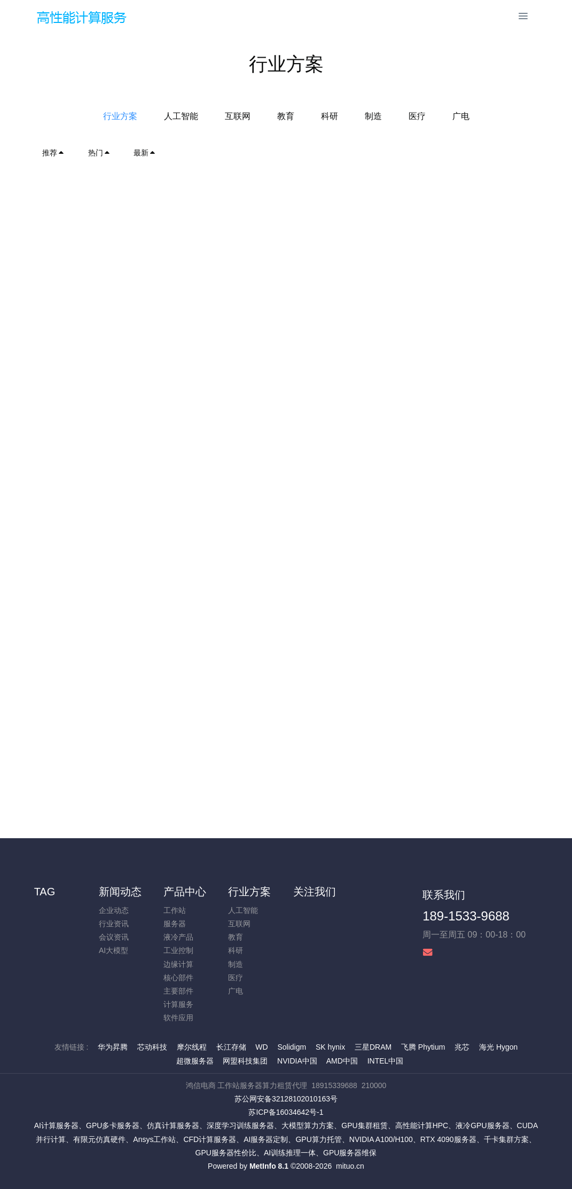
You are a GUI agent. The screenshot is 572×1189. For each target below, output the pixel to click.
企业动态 (114, 910)
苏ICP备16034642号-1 (285, 1112)
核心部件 (178, 977)
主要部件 (178, 991)
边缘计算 (178, 964)
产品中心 (184, 891)
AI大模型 (113, 950)
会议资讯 (114, 937)
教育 (285, 116)
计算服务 (178, 1004)
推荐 (53, 152)
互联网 (237, 116)
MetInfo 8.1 (268, 1166)
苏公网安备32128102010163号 (286, 1098)
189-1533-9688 (466, 916)
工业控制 (178, 950)
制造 (373, 116)
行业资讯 (114, 923)
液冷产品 (178, 937)
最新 (145, 152)
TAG (45, 891)
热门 (99, 152)
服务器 (174, 923)
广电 (460, 116)
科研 (329, 116)
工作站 (174, 910)
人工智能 (181, 116)
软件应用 (178, 1017)
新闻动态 (120, 891)
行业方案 (120, 116)
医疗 (417, 116)
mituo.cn (350, 1166)
